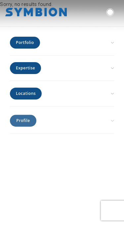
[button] (110, 12)
